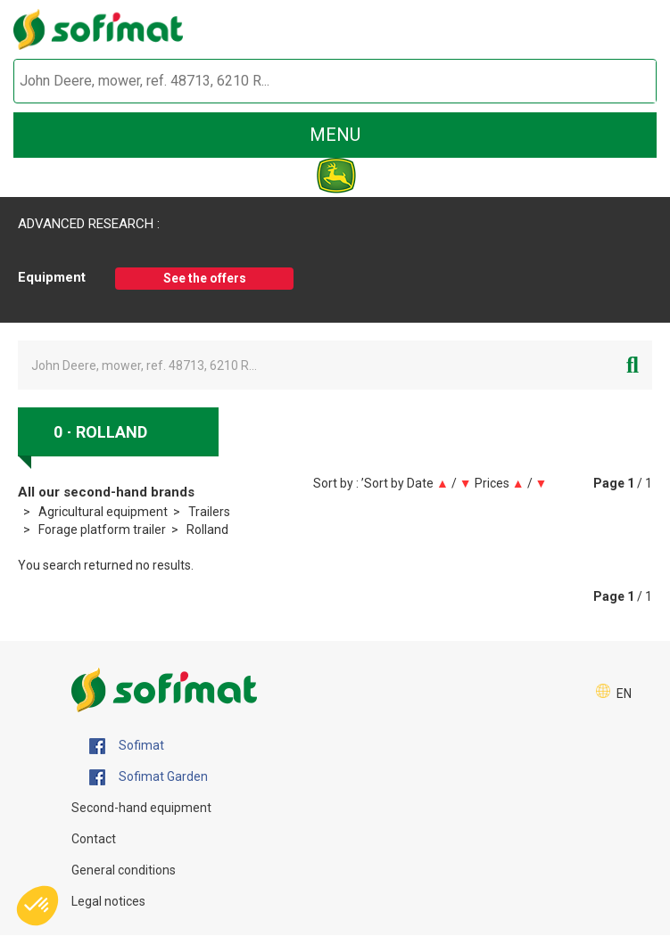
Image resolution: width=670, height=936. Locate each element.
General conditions (123, 870)
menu (335, 134)
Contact (93, 839)
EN (624, 693)
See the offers (204, 278)
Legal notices (108, 901)
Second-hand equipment (141, 808)
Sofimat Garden (148, 777)
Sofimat (126, 746)
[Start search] (622, 82)
